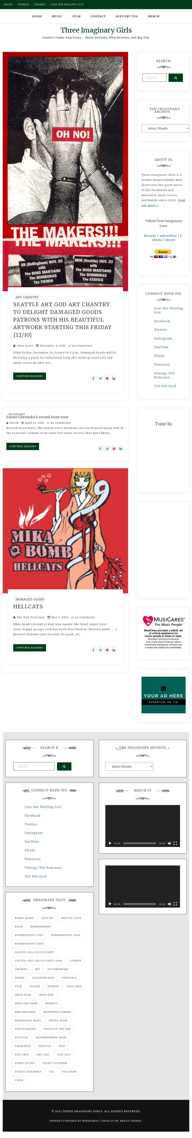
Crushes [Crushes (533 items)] (21, 969)
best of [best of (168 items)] (47, 918)
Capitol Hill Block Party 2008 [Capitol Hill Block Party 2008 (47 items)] (38, 960)
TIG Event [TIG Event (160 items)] (69, 1071)
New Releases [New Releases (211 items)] (25, 1012)
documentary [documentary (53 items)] (58, 969)
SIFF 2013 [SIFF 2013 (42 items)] (64, 1054)
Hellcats (28, 606)
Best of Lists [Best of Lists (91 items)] (71, 918)
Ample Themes (131, 1120)
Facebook (162, 321)
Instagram (163, 338)
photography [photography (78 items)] (25, 1029)
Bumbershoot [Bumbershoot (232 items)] (41, 926)
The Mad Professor (31, 617)
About (8, 4)
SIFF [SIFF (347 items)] (62, 1046)
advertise (168, 235)
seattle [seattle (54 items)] (45, 1046)
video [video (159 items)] (19, 1080)
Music (57, 16)
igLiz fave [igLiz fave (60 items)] (74, 986)
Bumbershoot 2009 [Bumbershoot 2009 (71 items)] (29, 943)
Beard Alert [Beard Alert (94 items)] (24, 918)
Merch (154, 16)
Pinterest (162, 364)
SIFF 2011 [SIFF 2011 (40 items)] (43, 1054)
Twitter (160, 330)
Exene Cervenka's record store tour (37, 417)
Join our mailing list (67, 4)
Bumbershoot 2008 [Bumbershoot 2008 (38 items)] (65, 935)
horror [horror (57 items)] (53, 986)
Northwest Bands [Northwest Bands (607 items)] (57, 1012)
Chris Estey (25, 345)
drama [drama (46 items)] (20, 977)
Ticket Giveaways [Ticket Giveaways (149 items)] (28, 1071)
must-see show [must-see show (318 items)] (26, 1003)
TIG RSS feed (165, 386)
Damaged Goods (30, 599)
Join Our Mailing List (43, 807)
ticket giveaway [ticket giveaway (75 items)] (55, 1063)
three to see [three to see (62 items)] (25, 1063)
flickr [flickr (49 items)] (35, 986)
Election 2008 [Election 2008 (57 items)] (43, 977)
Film (76, 16)
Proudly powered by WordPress (74, 1120)
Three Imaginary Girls (96, 30)
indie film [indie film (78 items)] (23, 994)
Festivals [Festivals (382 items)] (69, 977)
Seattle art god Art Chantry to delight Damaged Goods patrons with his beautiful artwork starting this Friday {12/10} (62, 319)
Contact (98, 16)
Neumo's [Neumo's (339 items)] (51, 1003)
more (170, 240)
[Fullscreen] (175, 843)
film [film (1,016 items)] (18, 986)
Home (37, 16)
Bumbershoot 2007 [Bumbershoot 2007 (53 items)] (29, 935)
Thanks (40, 4)
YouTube (161, 347)
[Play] (110, 843)
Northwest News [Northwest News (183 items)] (28, 1020)
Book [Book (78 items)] (19, 926)
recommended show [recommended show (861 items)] (51, 1037)
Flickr (159, 356)
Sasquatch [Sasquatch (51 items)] (23, 1046)
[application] (142, 826)
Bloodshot (17, 414)
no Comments (80, 345)
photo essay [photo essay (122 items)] (58, 1020)
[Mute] (169, 843)
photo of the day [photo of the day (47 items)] (57, 1029)
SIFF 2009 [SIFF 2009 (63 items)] (22, 1054)
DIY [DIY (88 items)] (37, 969)
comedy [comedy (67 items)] (76, 960)
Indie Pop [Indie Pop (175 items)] (46, 994)
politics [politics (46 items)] (21, 1037)
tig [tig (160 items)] (51, 1071)
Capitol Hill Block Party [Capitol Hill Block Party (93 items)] (34, 952)
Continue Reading (29, 376)
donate (150, 235)
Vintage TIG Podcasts (43, 867)
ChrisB (14, 422)
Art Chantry (27, 297)
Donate (23, 4)
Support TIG (127, 16)
